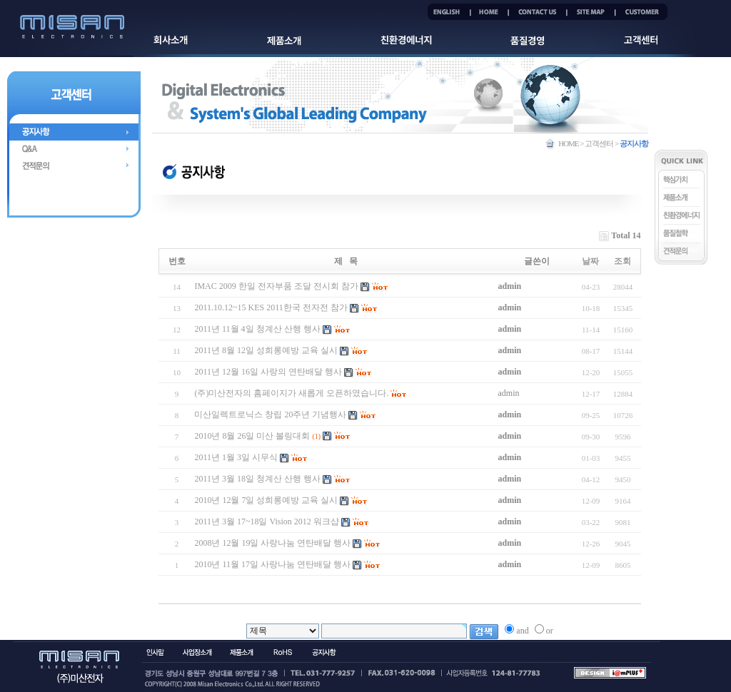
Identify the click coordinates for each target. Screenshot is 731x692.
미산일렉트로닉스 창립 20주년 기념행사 (270, 414)
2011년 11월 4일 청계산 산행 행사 (257, 329)
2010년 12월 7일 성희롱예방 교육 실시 (266, 500)
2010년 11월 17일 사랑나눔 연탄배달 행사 (272, 564)
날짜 (590, 261)
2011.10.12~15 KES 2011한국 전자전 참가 (270, 307)
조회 (622, 261)
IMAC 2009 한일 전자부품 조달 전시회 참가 (276, 286)
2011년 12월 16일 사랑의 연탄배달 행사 (268, 372)
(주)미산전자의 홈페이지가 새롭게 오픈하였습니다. (291, 393)
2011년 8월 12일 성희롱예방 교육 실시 (266, 350)
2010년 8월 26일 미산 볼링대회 (252, 436)
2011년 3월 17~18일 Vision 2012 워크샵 (266, 521)
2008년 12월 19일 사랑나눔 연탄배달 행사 (272, 543)
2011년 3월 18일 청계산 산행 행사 (257, 479)
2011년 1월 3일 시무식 (236, 457)
